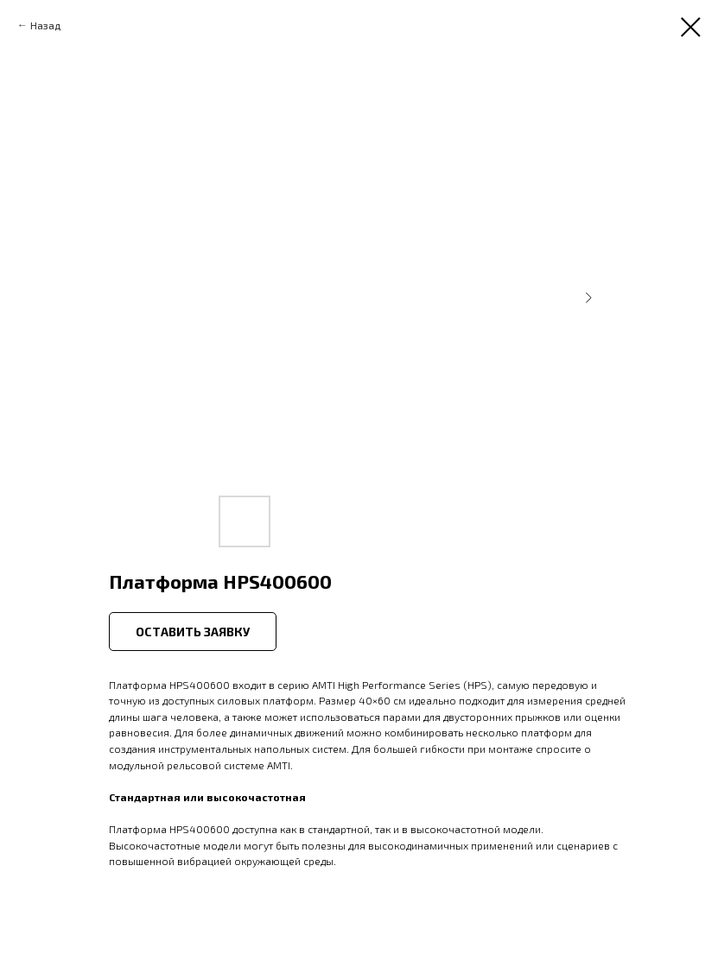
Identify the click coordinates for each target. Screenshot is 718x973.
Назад (45, 25)
